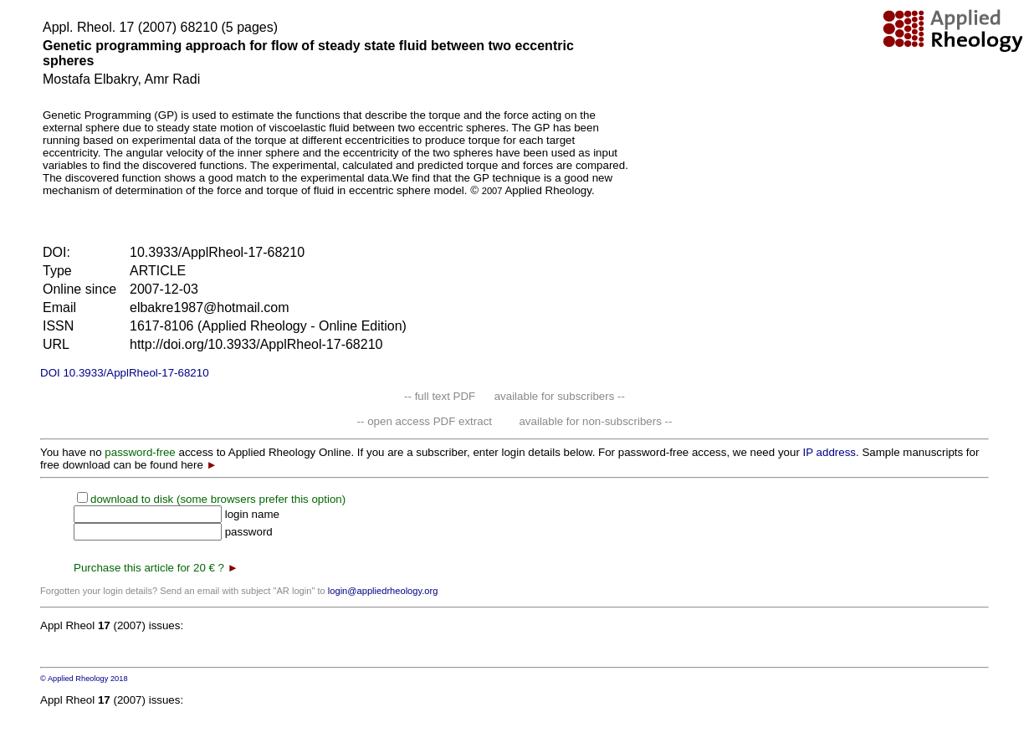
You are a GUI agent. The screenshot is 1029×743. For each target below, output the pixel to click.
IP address (829, 452)
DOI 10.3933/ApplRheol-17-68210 (124, 372)
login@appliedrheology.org (383, 591)
